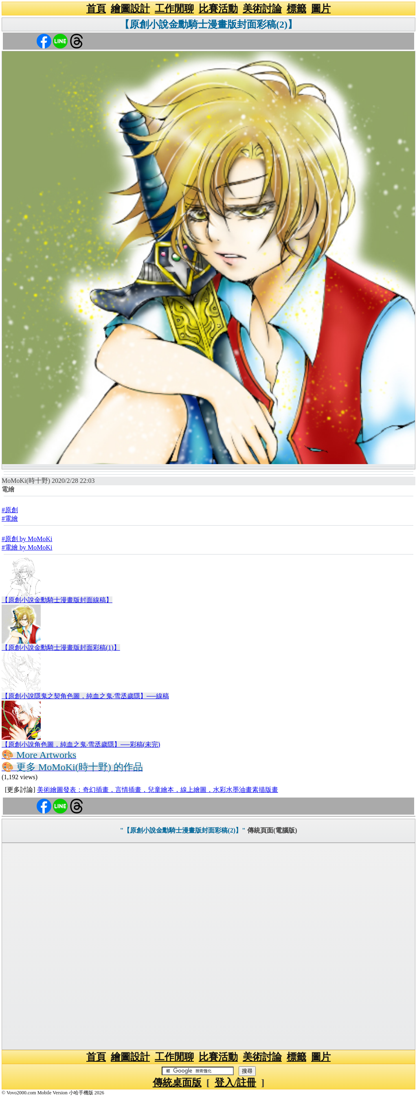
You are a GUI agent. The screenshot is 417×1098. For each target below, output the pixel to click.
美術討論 (262, 8)
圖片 (321, 8)
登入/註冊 (236, 1082)
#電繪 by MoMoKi (27, 547)
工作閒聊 (174, 8)
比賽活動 (218, 8)
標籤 (296, 8)
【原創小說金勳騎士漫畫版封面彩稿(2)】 (208, 24)
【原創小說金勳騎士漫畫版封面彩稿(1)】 (61, 647)
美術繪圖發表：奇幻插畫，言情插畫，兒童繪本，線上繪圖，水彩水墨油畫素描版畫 (157, 789)
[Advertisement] (208, 946)
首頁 (96, 8)
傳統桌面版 (177, 1082)
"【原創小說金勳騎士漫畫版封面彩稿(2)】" (182, 830)
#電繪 (10, 518)
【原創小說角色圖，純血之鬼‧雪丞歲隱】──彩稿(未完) (81, 744)
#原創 (10, 509)
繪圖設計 (130, 8)
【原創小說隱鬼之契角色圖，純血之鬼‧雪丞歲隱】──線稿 (85, 696)
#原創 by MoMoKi (27, 538)
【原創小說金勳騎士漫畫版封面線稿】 (57, 599)
